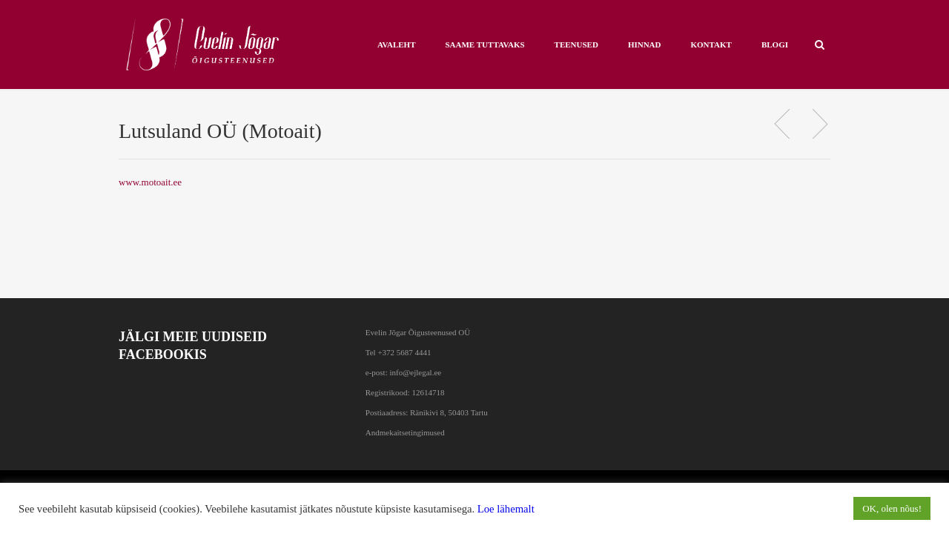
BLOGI (774, 44)
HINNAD (644, 44)
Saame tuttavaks (484, 44)
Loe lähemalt (506, 509)
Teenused (576, 44)
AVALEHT (396, 44)
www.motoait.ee (150, 182)
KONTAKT (711, 44)
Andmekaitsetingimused (405, 432)
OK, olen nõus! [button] (892, 508)
